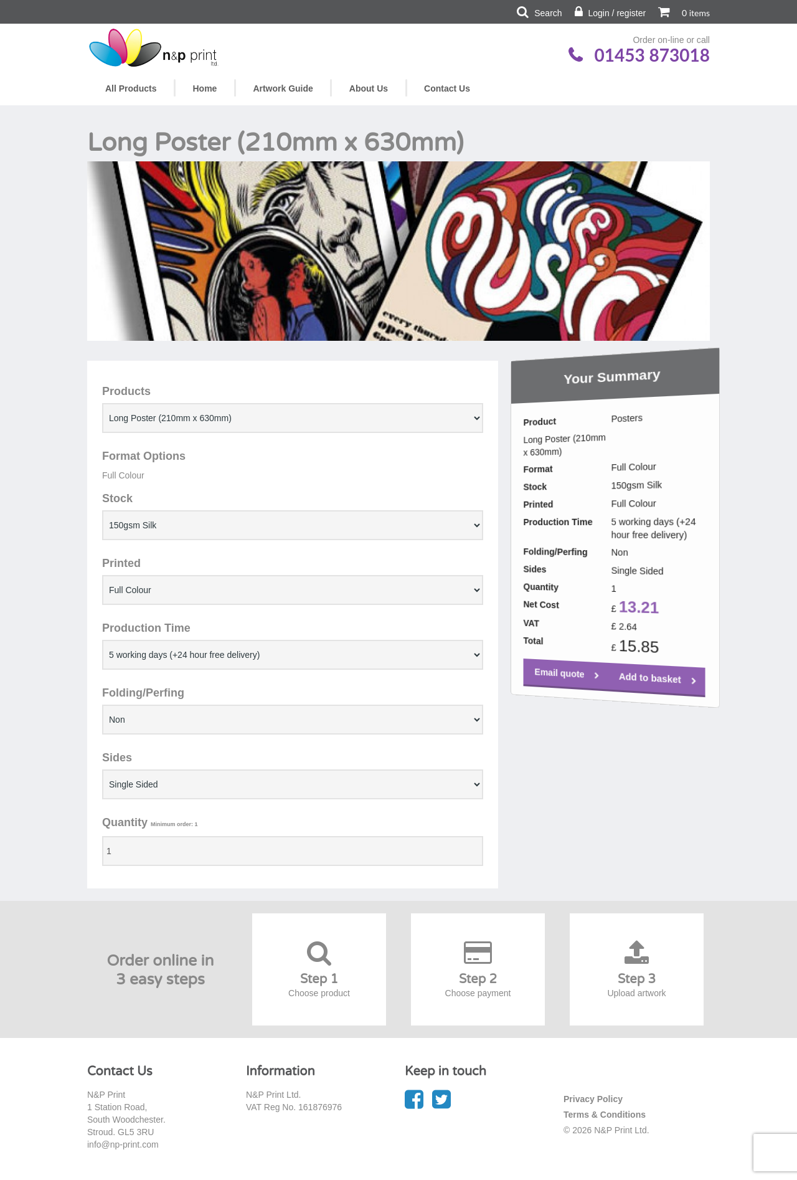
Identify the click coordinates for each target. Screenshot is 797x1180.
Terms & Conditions (605, 1115)
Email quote (545, 680)
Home (204, 88)
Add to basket (617, 700)
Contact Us (447, 88)
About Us (368, 88)
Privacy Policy (593, 1099)
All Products (130, 88)
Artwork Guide (283, 88)
